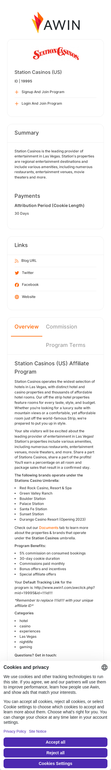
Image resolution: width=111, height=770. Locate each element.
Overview (27, 326)
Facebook (27, 285)
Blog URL (26, 261)
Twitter (24, 273)
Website (25, 297)
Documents (48, 527)
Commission (61, 326)
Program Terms (66, 345)
